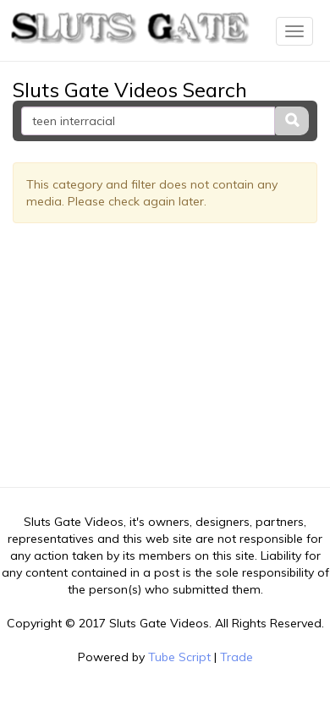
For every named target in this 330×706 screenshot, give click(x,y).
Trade (236, 657)
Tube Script (179, 657)
